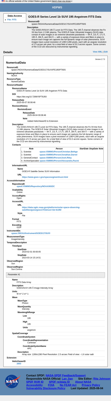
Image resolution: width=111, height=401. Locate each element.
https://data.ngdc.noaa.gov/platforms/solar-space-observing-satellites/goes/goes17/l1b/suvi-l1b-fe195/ (51, 208)
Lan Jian (67, 378)
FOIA (51, 385)
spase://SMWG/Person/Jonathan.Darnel (58, 155)
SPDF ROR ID (34, 381)
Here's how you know (61, 1)
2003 (19, 363)
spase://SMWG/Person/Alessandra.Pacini (59, 161)
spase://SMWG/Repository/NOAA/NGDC (36, 186)
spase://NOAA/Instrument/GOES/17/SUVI (30, 233)
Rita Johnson (101, 378)
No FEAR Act (68, 385)
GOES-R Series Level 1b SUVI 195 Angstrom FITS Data (64, 16)
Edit (106, 52)
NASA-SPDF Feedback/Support (65, 375)
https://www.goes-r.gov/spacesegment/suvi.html (45, 177)
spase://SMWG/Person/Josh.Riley (56, 158)
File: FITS (11, 20)
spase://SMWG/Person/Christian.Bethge (59, 152)
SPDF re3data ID (59, 381)
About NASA (83, 381)
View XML (97, 52)
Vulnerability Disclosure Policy (45, 388)
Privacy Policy (91, 385)
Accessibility (34, 385)
